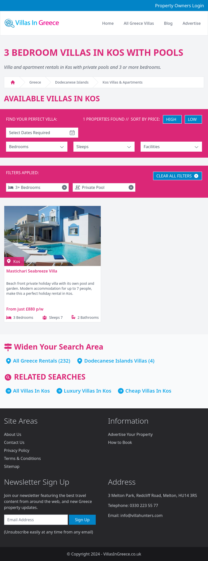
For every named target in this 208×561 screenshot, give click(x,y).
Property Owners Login (179, 6)
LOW (192, 119)
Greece (35, 82)
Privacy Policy (16, 450)
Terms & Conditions (22, 458)
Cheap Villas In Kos (148, 390)
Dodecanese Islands (72, 82)
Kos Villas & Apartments (122, 82)
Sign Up (82, 519)
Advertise (192, 23)
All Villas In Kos (31, 390)
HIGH (171, 119)
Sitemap (12, 466)
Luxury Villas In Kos (87, 390)
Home (108, 23)
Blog (168, 23)
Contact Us (14, 442)
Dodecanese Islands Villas (115, 360)
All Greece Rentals (35, 360)
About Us (12, 434)
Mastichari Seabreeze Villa (31, 271)
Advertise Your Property (130, 434)
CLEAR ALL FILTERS (177, 176)
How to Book (120, 442)
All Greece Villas (139, 23)
